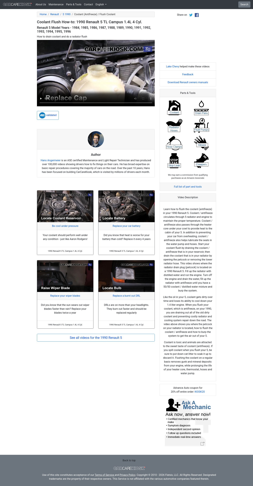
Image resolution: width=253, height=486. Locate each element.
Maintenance (56, 4)
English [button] (100, 4)
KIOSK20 (200, 391)
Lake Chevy (172, 66)
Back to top (129, 460)
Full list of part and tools (188, 186)
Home (43, 14)
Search (244, 4)
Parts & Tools (73, 4)
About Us (40, 4)
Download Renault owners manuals (188, 82)
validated (48, 115)
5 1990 (67, 14)
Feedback (187, 74)
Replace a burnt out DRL (126, 295)
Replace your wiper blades (65, 295)
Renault (54, 14)
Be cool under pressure (65, 225)
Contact (88, 4)
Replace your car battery (126, 225)
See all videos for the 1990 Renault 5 (96, 338)
